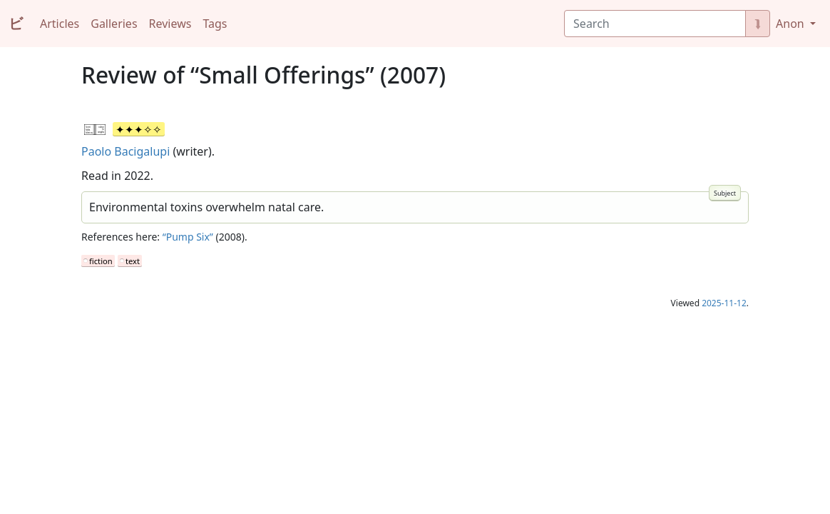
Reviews (170, 23)
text (132, 261)
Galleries (114, 23)
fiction (101, 261)
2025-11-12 (724, 303)
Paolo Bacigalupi (125, 151)
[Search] (655, 23)
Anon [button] (791, 23)
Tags (215, 23)
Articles (59, 23)
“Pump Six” (188, 236)
